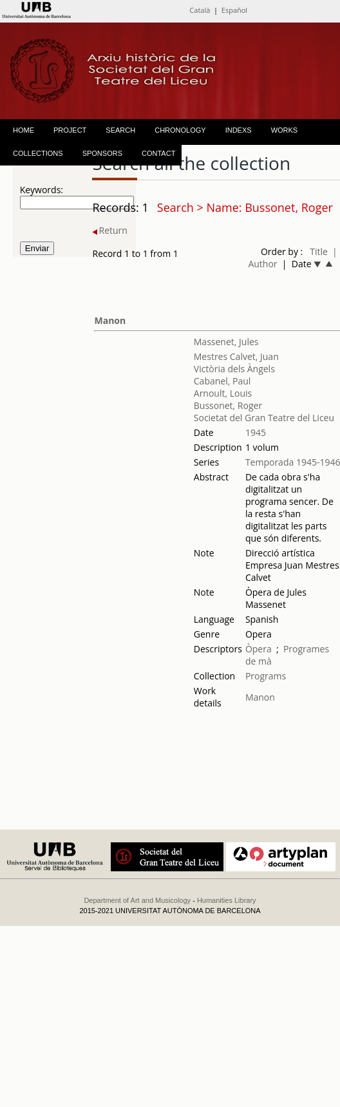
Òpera (258, 649)
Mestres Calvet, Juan (236, 356)
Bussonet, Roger (228, 405)
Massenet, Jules (226, 342)
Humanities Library (226, 900)
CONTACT (158, 153)
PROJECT (69, 130)
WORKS (284, 130)
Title (319, 251)
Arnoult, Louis (223, 393)
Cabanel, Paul (222, 381)
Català (199, 10)
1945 (255, 432)
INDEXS (238, 130)
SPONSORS (102, 153)
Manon (110, 320)
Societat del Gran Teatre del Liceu (264, 418)
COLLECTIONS (38, 153)
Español (234, 10)
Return (109, 230)
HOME (23, 130)
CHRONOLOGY (180, 130)
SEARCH (120, 130)
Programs (265, 676)
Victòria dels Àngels (234, 369)
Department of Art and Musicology (137, 900)
